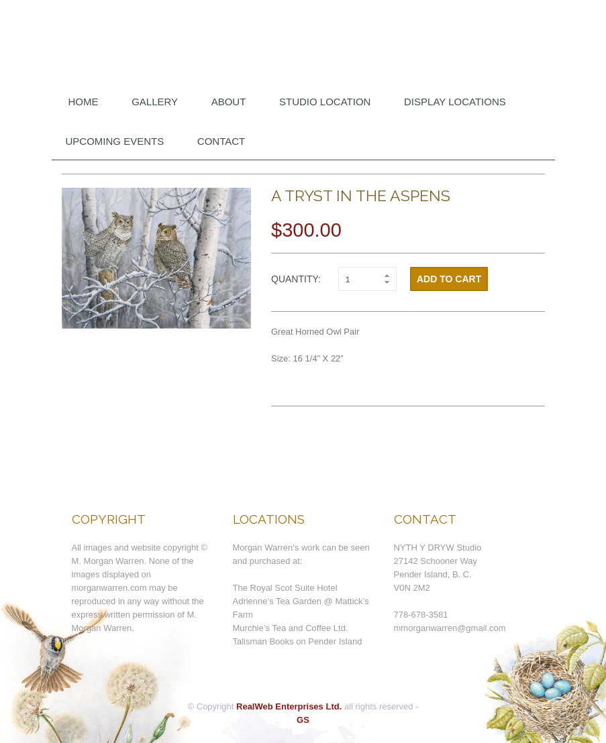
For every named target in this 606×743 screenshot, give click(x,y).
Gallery (155, 101)
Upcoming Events (115, 141)
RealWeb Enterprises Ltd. (289, 706)
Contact (221, 141)
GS (303, 720)
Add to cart (449, 279)
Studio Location (324, 101)
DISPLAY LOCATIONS (455, 101)
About (228, 101)
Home (83, 101)
